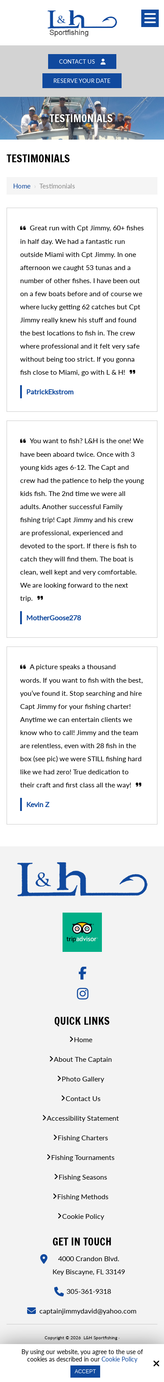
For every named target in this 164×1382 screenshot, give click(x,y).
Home (22, 186)
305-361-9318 (88, 1291)
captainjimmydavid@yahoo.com (88, 1311)
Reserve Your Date (82, 80)
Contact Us (82, 61)
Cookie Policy (119, 1359)
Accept (85, 1371)
